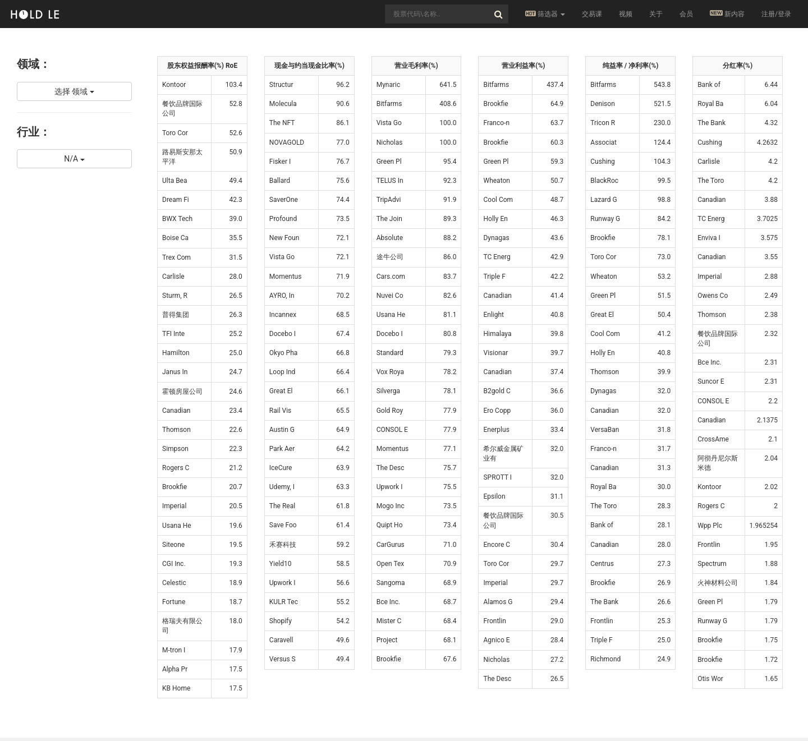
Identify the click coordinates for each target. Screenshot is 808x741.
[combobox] (446, 14)
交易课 (592, 14)
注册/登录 (776, 14)
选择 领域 (74, 91)
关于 (656, 14)
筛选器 (545, 14)
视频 (625, 14)
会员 (686, 14)
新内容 (727, 14)
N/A (74, 158)
